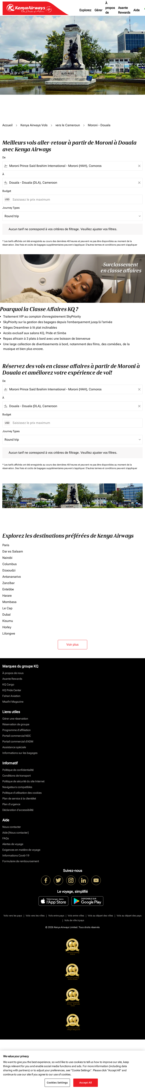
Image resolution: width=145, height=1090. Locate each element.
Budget (6, 191)
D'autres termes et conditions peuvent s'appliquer (111, 244)
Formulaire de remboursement (20, 861)
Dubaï (6, 614)
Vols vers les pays (13, 915)
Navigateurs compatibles (17, 787)
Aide (136, 10)
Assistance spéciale (14, 747)
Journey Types (11, 207)
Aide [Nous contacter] (15, 832)
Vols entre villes (76, 915)
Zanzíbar (8, 583)
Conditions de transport (16, 775)
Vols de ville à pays (74, 920)
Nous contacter (11, 826)
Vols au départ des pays (129, 915)
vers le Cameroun (67, 125)
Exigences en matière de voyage (21, 849)
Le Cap (7, 608)
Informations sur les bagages (20, 752)
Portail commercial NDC (16, 735)
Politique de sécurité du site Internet (23, 781)
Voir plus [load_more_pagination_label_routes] (72, 644)
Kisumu (7, 621)
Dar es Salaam (12, 551)
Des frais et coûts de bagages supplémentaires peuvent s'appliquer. (50, 244)
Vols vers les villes (35, 915)
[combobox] (72, 166)
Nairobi (7, 558)
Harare (7, 595)
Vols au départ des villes (100, 915)
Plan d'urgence (11, 804)
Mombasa (9, 602)
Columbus (9, 564)
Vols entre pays (56, 915)
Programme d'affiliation (16, 730)
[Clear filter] (139, 165)
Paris (5, 545)
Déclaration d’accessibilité (17, 809)
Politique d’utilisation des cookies (22, 792)
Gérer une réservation (15, 718)
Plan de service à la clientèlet (19, 798)
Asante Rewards (124, 10)
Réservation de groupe (15, 724)
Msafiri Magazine (12, 701)
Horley (6, 627)
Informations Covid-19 (15, 855)
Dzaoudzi (9, 570)
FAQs (5, 838)
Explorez (85, 10)
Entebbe (8, 589)
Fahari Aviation (11, 695)
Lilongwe (8, 633)
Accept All (85, 1082)
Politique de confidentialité (18, 769)
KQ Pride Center (11, 690)
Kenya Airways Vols (34, 125)
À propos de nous (110, 10)
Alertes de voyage (12, 844)
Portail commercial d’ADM (17, 741)
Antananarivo (11, 577)
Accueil (7, 125)
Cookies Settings (57, 1082)
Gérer (98, 10)
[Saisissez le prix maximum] (75, 199)
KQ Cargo (8, 684)
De (4, 157)
